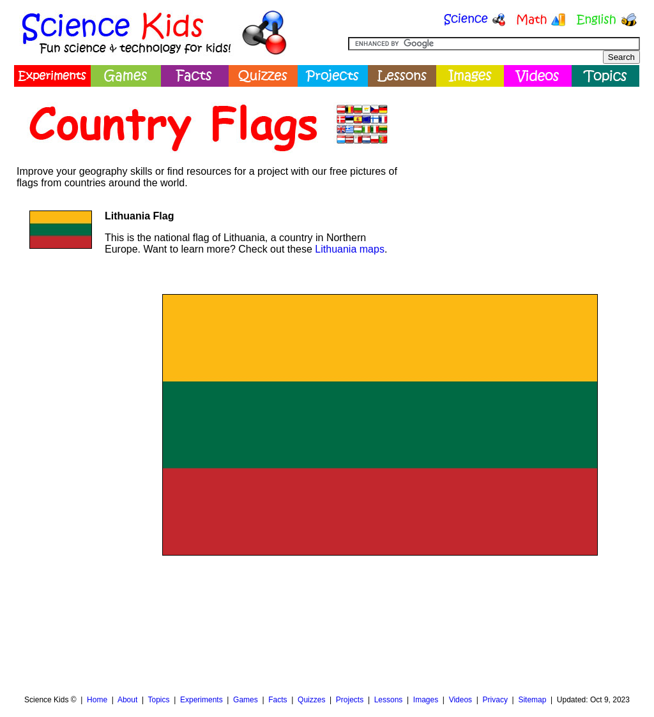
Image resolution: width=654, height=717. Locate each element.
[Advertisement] (522, 182)
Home (97, 699)
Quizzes (311, 699)
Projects (349, 699)
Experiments (201, 699)
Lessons (388, 699)
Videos (460, 699)
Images (425, 699)
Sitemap (532, 699)
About (127, 699)
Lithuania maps (349, 249)
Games (245, 699)
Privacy (495, 699)
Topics (158, 699)
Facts (277, 699)
